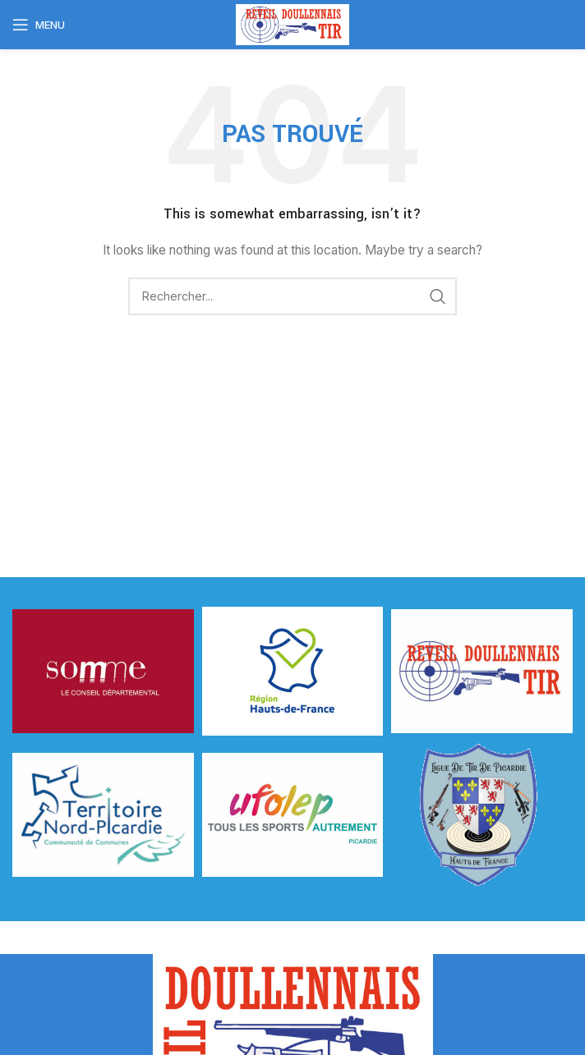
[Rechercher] (292, 296)
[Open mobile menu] (38, 24)
